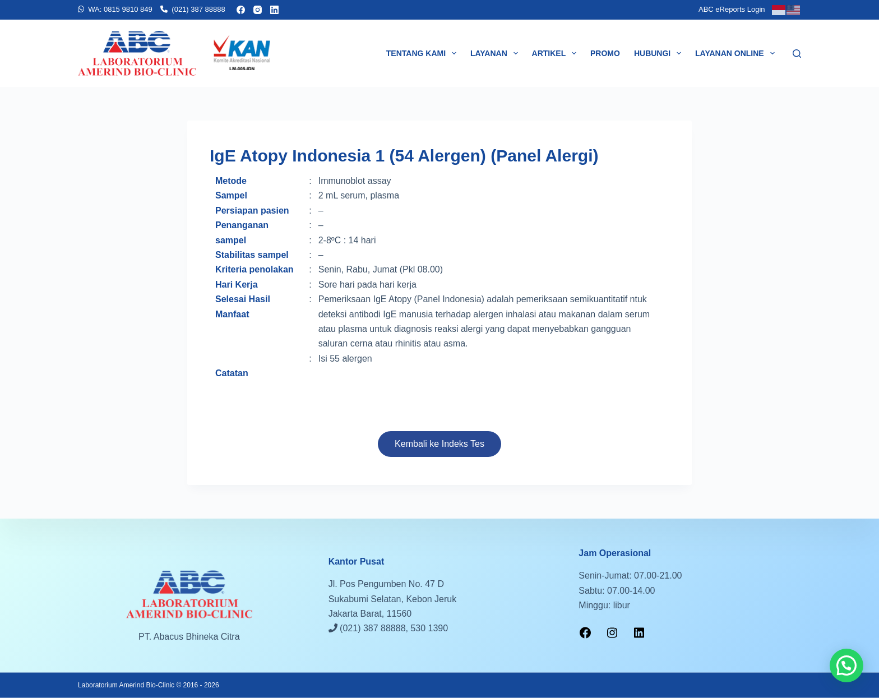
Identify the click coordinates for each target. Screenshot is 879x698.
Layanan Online (737, 53)
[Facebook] (241, 10)
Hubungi (660, 53)
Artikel (556, 53)
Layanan (496, 53)
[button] (846, 665)
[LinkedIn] (274, 10)
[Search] (797, 53)
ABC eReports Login (731, 9)
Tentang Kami (423, 53)
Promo (605, 53)
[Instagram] (257, 10)
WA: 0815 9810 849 (120, 9)
